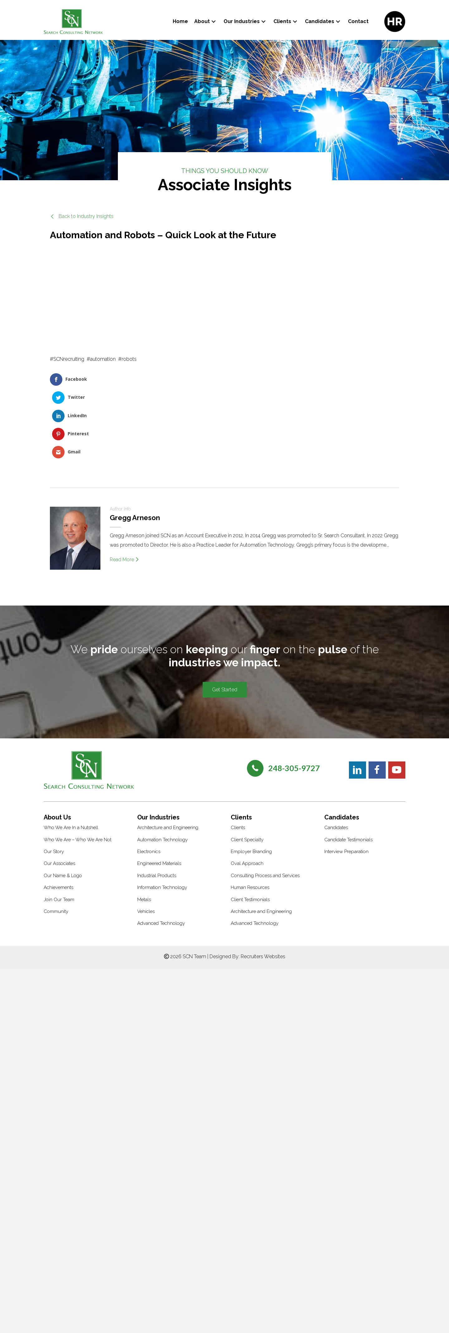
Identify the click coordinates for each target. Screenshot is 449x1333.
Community (56, 841)
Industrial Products (156, 805)
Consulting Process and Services (265, 805)
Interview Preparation (346, 781)
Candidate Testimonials (348, 769)
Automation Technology (162, 769)
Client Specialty (247, 769)
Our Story (54, 781)
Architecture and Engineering (167, 757)
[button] (213, 21)
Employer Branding (251, 781)
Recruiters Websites (263, 886)
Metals (144, 829)
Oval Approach (247, 793)
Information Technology (162, 817)
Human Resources (250, 817)
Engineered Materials (159, 793)
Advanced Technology (161, 853)
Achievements (58, 817)
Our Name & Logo (63, 805)
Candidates (336, 757)
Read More (124, 489)
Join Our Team (59, 829)
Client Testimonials (250, 829)
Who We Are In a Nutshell (71, 757)
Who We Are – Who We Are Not (77, 769)
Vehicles (146, 841)
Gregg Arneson (135, 447)
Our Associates (59, 793)
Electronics (148, 781)
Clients (238, 757)
